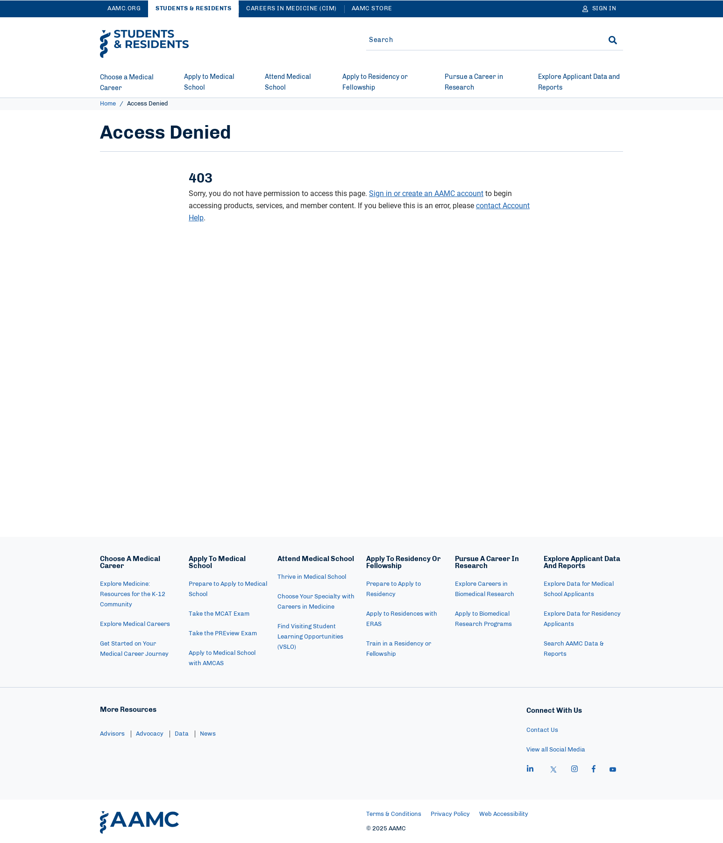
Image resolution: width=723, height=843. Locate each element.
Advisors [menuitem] (112, 734)
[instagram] (574, 770)
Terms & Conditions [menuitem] (393, 814)
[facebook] (593, 770)
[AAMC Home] (139, 822)
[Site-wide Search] (479, 40)
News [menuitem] (208, 734)
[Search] (612, 40)
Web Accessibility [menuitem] (503, 814)
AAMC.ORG (124, 9)
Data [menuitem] (182, 734)
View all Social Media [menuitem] (555, 750)
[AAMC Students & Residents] (144, 44)
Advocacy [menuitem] (149, 734)
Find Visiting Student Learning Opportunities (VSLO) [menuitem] (310, 637)
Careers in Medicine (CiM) (291, 9)
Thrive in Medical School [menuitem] (311, 577)
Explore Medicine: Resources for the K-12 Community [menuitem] (132, 594)
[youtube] (613, 770)
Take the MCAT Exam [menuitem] (219, 614)
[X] (553, 770)
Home (108, 104)
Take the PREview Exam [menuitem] (223, 634)
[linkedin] (530, 770)
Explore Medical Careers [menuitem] (135, 624)
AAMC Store (372, 9)
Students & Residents (193, 9)
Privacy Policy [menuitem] (450, 814)
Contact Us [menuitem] (542, 730)
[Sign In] (599, 8)
